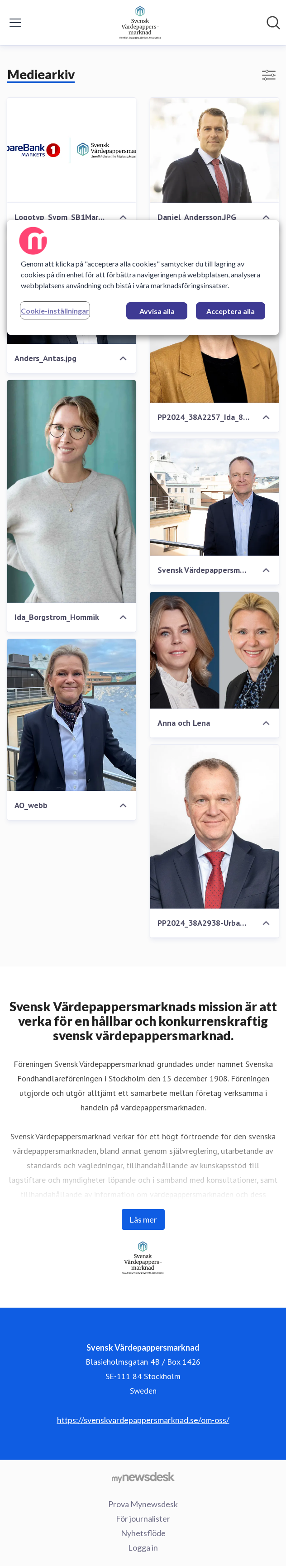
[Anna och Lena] (214, 650)
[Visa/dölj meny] (15, 22)
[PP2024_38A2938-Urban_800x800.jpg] (214, 827)
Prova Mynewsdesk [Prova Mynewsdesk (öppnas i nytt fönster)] (143, 1504)
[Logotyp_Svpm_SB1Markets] (71, 150)
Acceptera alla (230, 311)
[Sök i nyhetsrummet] (273, 22)
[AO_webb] (71, 715)
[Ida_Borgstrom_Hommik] (71, 491)
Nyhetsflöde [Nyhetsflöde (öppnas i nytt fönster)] (143, 1533)
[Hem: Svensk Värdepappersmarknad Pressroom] (140, 22)
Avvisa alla (157, 311)
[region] (143, 277)
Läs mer (143, 1219)
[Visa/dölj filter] (269, 75)
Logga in (143, 1547)
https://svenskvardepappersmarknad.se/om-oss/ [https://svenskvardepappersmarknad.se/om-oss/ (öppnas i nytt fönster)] (143, 1420)
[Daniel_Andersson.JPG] (214, 150)
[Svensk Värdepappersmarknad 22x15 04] (214, 497)
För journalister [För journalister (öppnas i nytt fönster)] (143, 1518)
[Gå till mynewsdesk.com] (143, 1477)
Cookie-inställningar (55, 310)
